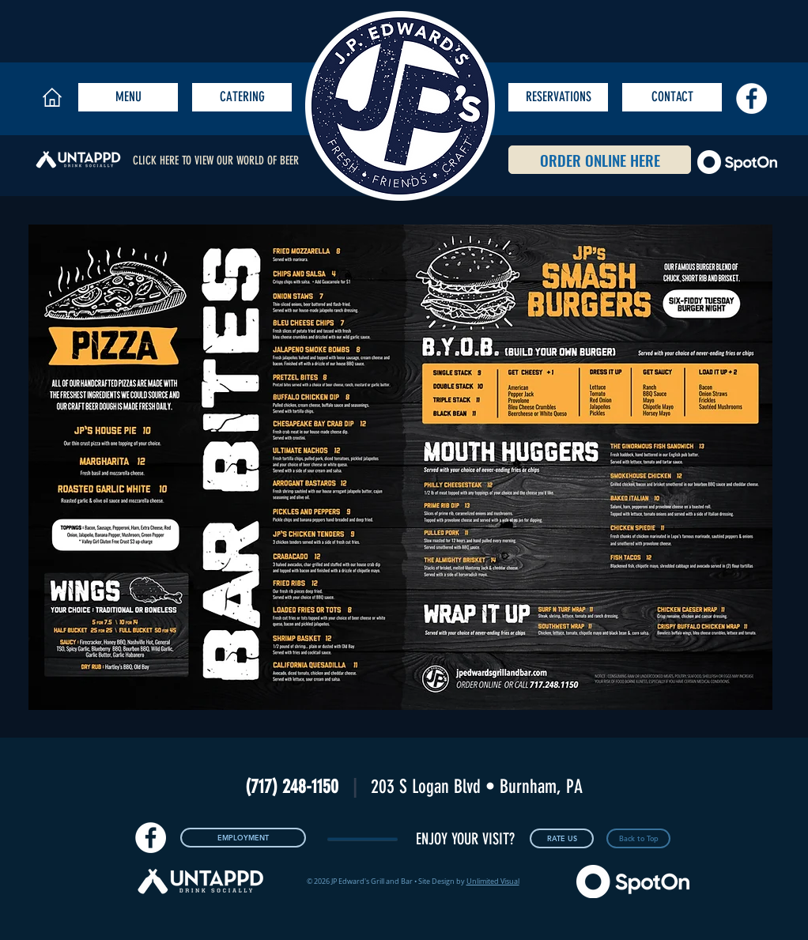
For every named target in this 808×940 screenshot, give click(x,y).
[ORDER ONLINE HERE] (599, 159)
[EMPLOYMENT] (243, 838)
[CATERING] (242, 97)
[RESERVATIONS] (558, 97)
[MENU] (128, 97)
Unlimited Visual (492, 881)
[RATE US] (562, 838)
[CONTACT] (672, 97)
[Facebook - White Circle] (751, 98)
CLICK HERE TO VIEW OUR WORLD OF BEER (216, 160)
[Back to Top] (638, 838)
